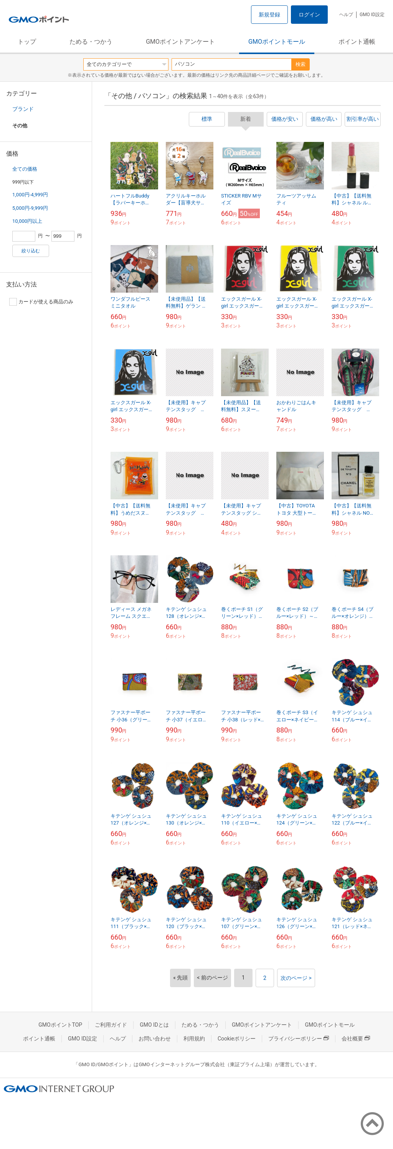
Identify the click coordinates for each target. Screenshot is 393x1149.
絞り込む (30, 251)
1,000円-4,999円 (30, 195)
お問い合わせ (155, 1038)
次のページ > (296, 978)
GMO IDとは (154, 1025)
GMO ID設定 (372, 14)
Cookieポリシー (237, 1038)
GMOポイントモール (276, 41)
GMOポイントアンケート (180, 41)
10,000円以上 (27, 221)
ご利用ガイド (111, 1025)
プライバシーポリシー (298, 1038)
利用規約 (194, 1038)
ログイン (309, 15)
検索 (300, 64)
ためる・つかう (90, 41)
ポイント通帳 (357, 41)
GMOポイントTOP (60, 1025)
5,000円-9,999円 (30, 208)
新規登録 (269, 15)
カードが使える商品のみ (41, 302)
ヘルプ (346, 14)
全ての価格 (24, 169)
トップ (27, 41)
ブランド (23, 109)
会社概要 (356, 1038)
